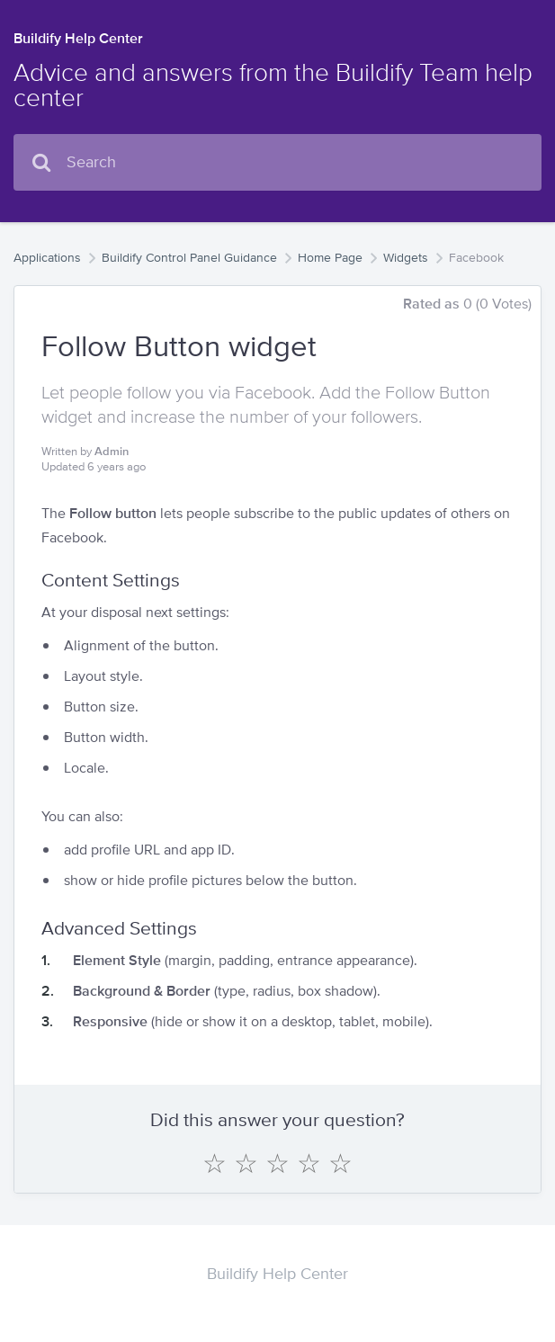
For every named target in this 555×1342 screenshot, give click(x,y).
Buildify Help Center (78, 38)
